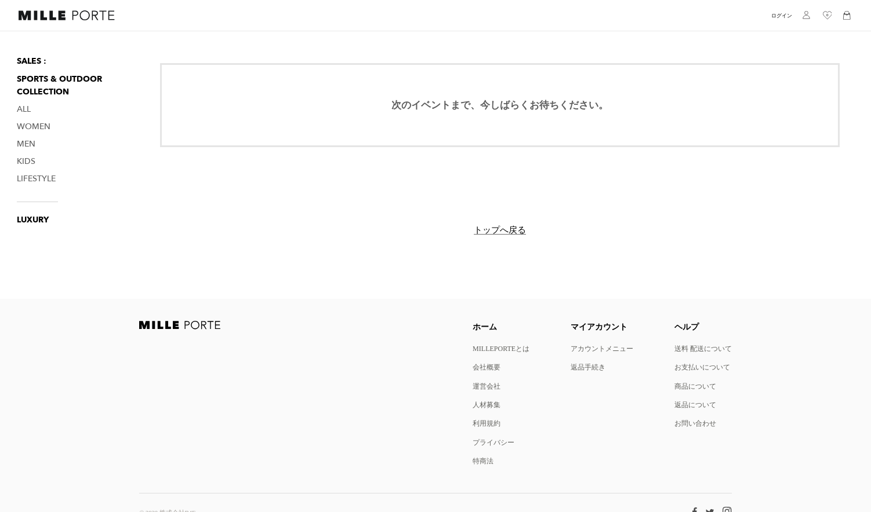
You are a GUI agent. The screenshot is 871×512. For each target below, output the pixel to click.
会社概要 (486, 367)
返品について (695, 404)
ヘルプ (686, 326)
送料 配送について (703, 348)
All (24, 109)
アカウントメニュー (602, 348)
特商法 (483, 461)
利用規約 (486, 423)
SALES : (31, 61)
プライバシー (493, 442)
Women (33, 126)
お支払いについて (702, 367)
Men (26, 143)
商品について (695, 386)
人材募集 (486, 404)
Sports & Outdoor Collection (59, 86)
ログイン (781, 15)
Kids (26, 161)
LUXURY (33, 219)
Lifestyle (36, 178)
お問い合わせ (695, 423)
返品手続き (588, 367)
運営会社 (486, 386)
